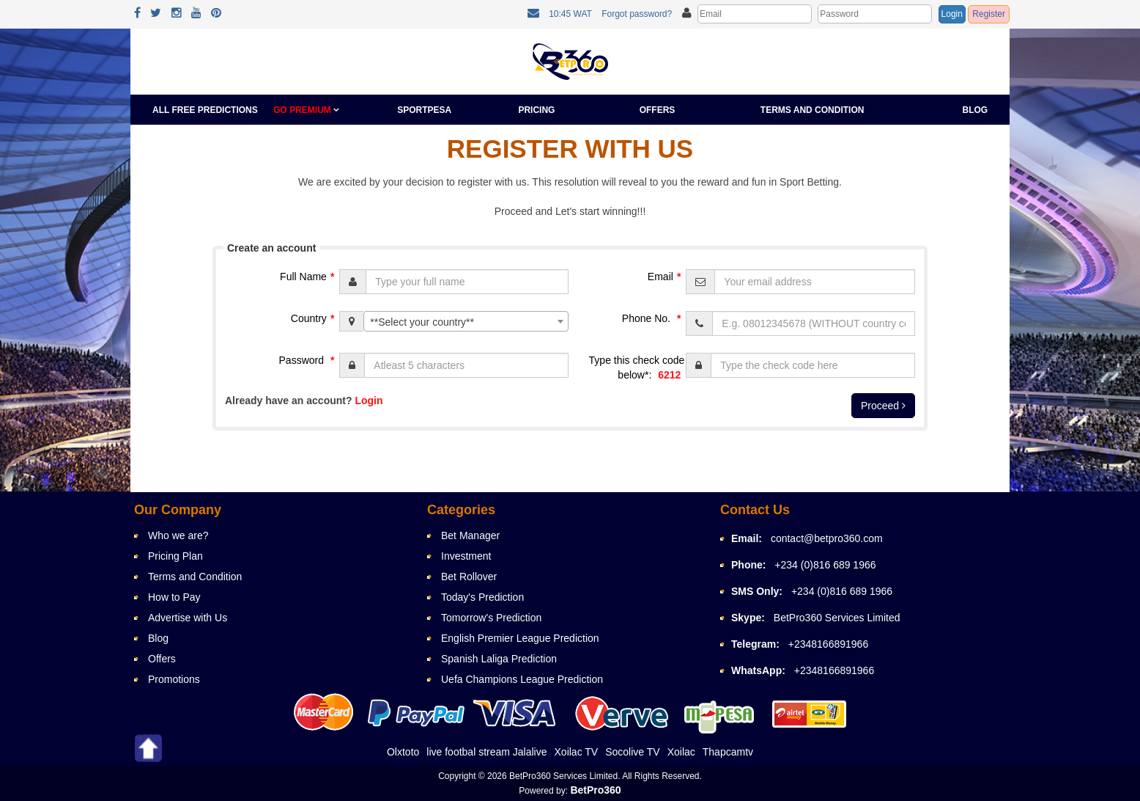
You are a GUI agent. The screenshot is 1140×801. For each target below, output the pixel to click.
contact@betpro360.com (827, 538)
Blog (975, 110)
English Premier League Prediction (520, 638)
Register (988, 14)
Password (308, 360)
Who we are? (178, 535)
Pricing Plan (175, 556)
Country (314, 318)
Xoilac (681, 752)
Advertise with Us (187, 617)
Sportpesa (424, 110)
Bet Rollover (469, 576)
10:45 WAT (570, 14)
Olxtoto (403, 752)
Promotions (174, 679)
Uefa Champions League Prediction (522, 679)
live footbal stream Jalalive (486, 752)
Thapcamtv (728, 752)
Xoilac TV (577, 752)
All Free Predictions (205, 110)
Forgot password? (637, 14)
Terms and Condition (812, 110)
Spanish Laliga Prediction (499, 659)
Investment (466, 556)
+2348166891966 (828, 644)
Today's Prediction (482, 597)
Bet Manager (470, 535)
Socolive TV (632, 752)
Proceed (883, 406)
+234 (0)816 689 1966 (825, 565)
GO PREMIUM (306, 110)
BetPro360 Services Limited (837, 617)
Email (666, 276)
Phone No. (653, 318)
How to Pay (174, 597)
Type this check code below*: (637, 369)
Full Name (309, 276)
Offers (658, 110)
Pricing (536, 110)
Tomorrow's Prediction (491, 617)
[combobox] (466, 321)
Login (952, 14)
